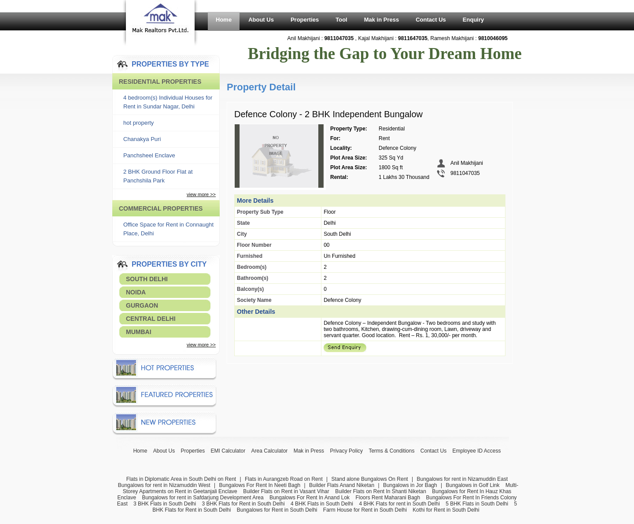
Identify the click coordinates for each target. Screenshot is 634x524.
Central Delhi (151, 318)
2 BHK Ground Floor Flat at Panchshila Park (158, 176)
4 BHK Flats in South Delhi (322, 504)
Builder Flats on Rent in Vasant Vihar (286, 491)
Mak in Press (381, 19)
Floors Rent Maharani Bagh (387, 497)
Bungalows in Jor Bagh (410, 485)
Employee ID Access (477, 451)
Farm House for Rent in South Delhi (365, 510)
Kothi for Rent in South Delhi (446, 510)
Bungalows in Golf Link (472, 485)
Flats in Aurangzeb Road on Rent (284, 479)
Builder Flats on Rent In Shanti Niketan (380, 491)
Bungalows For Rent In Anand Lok (309, 497)
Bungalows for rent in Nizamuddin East (462, 479)
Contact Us (431, 19)
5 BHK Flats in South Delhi (477, 504)
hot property (138, 122)
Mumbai (138, 331)
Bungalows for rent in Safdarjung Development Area (202, 497)
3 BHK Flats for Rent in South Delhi (243, 504)
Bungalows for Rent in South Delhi (277, 510)
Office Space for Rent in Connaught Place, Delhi (168, 229)
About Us (261, 19)
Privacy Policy (346, 451)
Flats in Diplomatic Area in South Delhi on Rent (181, 479)
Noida (136, 292)
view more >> (201, 194)
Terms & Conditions (391, 451)
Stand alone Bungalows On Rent (370, 479)
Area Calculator (269, 451)
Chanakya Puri (142, 139)
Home (224, 19)
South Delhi (147, 278)
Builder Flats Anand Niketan (341, 485)
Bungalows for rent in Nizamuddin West (164, 485)
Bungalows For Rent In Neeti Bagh (259, 485)
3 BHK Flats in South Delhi (164, 504)
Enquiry (473, 19)
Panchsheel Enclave (149, 155)
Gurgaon (142, 305)
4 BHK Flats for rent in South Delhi (399, 504)
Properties (305, 19)
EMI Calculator (228, 451)
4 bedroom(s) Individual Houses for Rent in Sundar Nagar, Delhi (167, 102)
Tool (341, 19)
